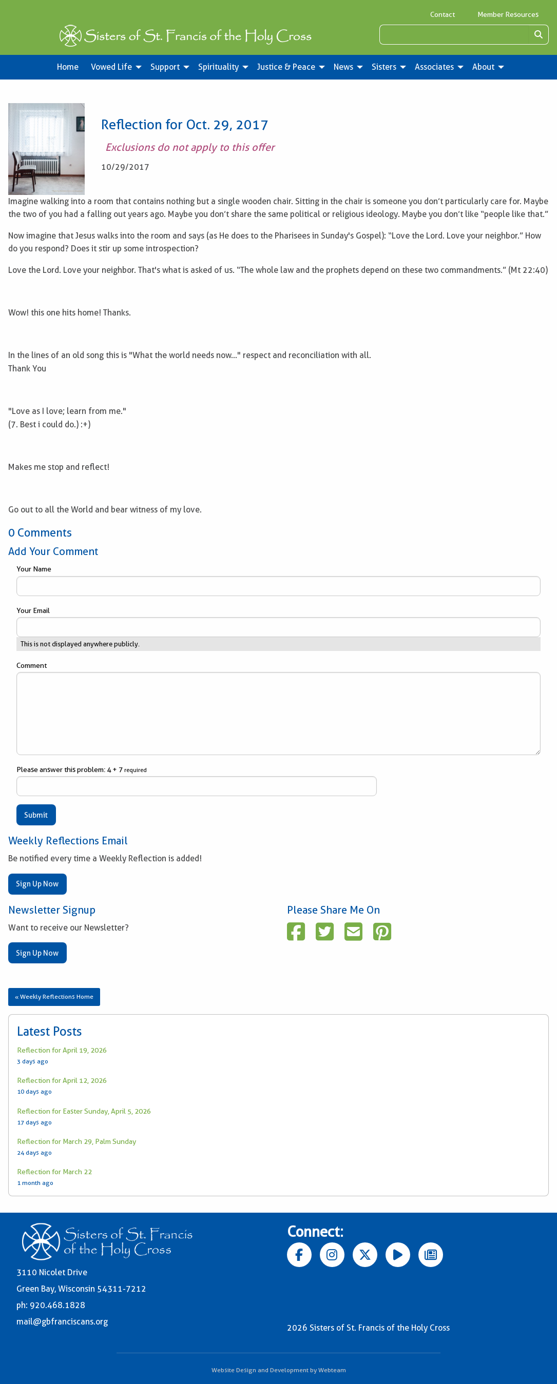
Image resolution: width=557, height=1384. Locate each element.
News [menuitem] (343, 67)
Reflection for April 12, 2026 (62, 1080)
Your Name (278, 580)
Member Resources (508, 14)
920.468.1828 (57, 1305)
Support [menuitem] (165, 67)
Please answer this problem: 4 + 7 (196, 780)
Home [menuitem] (68, 67)
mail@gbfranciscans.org (62, 1322)
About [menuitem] (483, 67)
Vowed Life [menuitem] (111, 67)
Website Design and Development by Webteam (279, 1370)
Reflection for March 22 (54, 1172)
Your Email (278, 621)
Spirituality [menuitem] (218, 67)
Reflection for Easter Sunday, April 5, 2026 (84, 1111)
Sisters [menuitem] (384, 67)
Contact (442, 14)
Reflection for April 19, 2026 (62, 1050)
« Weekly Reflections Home (54, 996)
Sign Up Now (37, 884)
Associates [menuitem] (434, 67)
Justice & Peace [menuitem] (286, 67)
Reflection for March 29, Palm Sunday (76, 1141)
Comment (278, 708)
